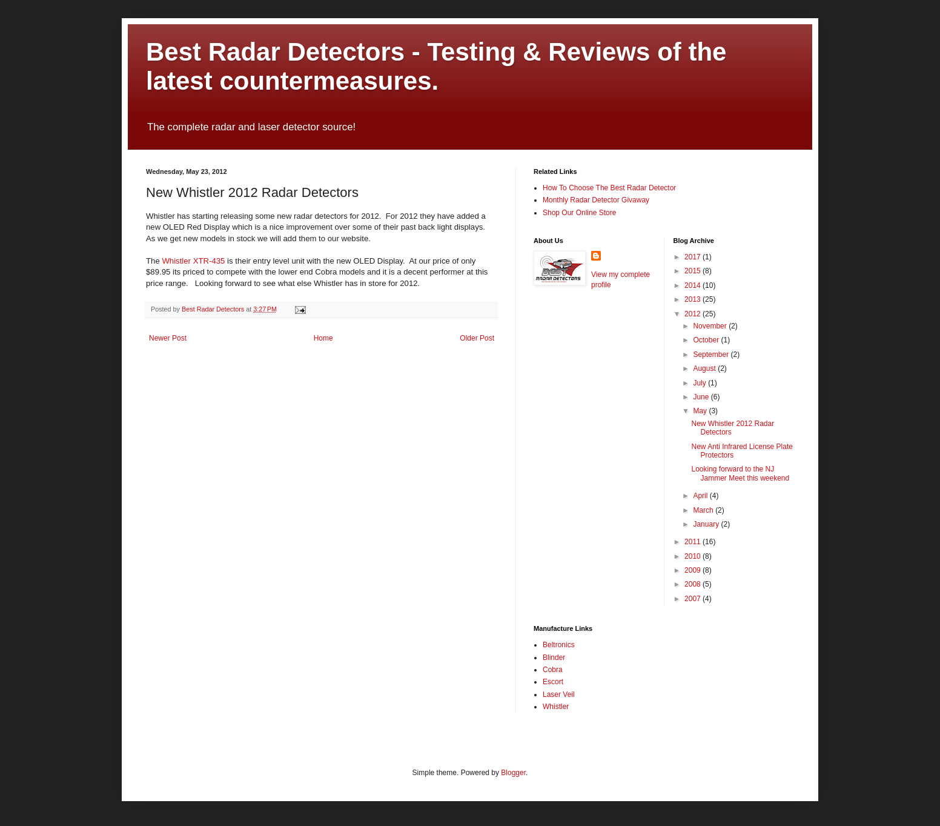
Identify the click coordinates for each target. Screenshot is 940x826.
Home (323, 338)
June (701, 397)
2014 (693, 285)
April (701, 495)
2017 (693, 257)
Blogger (513, 772)
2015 (693, 271)
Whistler (556, 706)
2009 (693, 570)
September (711, 354)
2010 (693, 556)
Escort (553, 682)
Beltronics (559, 645)
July (700, 383)
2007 (693, 599)
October (707, 340)
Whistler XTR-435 (193, 260)
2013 (693, 299)
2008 (693, 584)
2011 (693, 542)
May (701, 411)
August (705, 368)
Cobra (553, 669)
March (704, 510)
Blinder (554, 657)
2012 (693, 314)
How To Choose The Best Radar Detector (609, 188)
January (707, 524)
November (711, 326)
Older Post (477, 338)
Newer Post (168, 338)
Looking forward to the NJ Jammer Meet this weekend (740, 473)
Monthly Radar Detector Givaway (596, 200)
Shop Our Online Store (579, 212)
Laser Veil (559, 694)
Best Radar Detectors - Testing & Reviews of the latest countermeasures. (436, 66)
